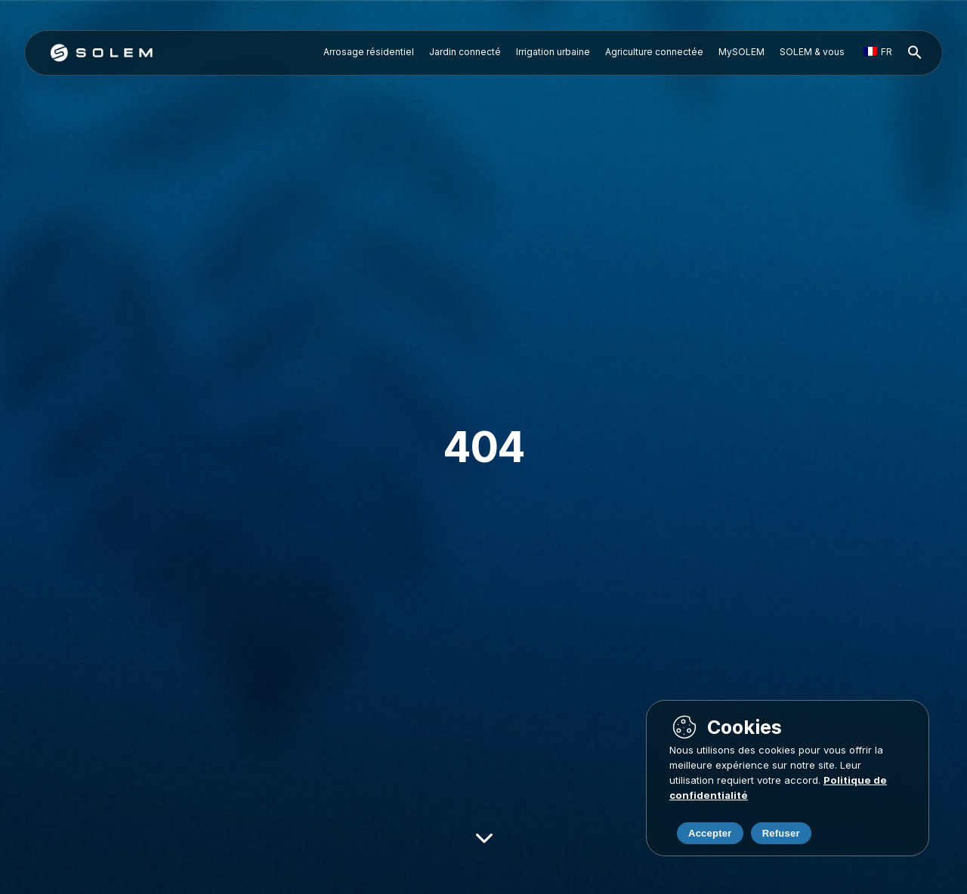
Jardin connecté (465, 51)
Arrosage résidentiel (368, 51)
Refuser (781, 833)
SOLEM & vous (812, 51)
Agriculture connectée (654, 51)
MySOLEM (741, 51)
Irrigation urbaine (553, 51)
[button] (914, 53)
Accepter (710, 833)
